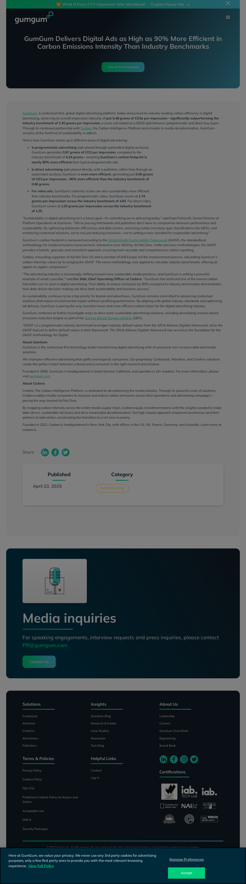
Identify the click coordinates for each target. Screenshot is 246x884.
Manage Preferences (186, 859)
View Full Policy (41, 866)
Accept (186, 873)
